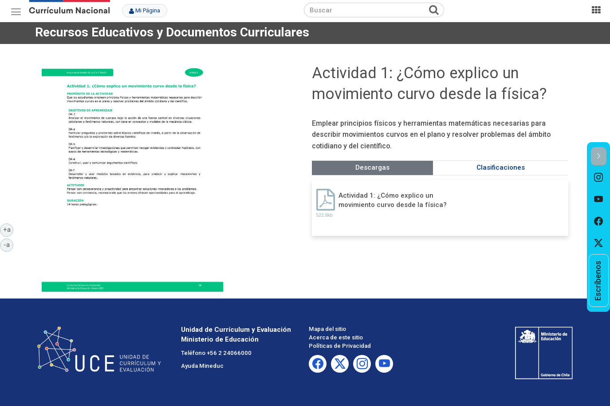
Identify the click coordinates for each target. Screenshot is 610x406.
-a (8, 244)
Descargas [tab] (372, 167)
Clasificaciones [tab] (500, 167)
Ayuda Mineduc (202, 365)
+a (8, 229)
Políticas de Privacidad (340, 345)
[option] (599, 177)
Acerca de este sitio (336, 337)
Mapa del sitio (327, 329)
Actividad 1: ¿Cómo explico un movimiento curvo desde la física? (392, 200)
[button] (598, 156)
